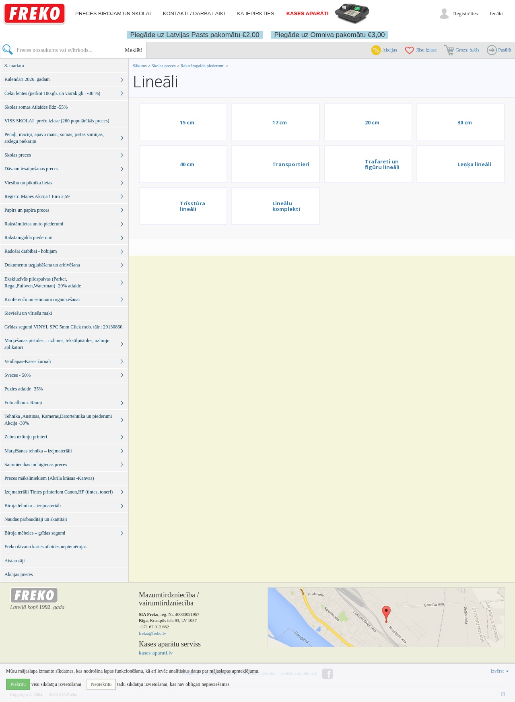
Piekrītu (18, 684)
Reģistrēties (465, 13)
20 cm (372, 122)
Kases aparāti (307, 13)
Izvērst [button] (499, 671)
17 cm (279, 122)
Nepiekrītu (101, 684)
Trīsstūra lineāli (192, 206)
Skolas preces (164, 65)
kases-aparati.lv (156, 653)
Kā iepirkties (255, 13)
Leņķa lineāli (474, 164)
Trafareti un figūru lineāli (382, 164)
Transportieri (290, 164)
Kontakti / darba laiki (194, 13)
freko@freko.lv (152, 633)
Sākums (140, 65)
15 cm (187, 122)
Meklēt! (133, 50)
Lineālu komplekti (286, 206)
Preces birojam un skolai (113, 13)
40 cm (187, 164)
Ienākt (496, 13)
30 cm (464, 122)
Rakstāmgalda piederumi (202, 65)
